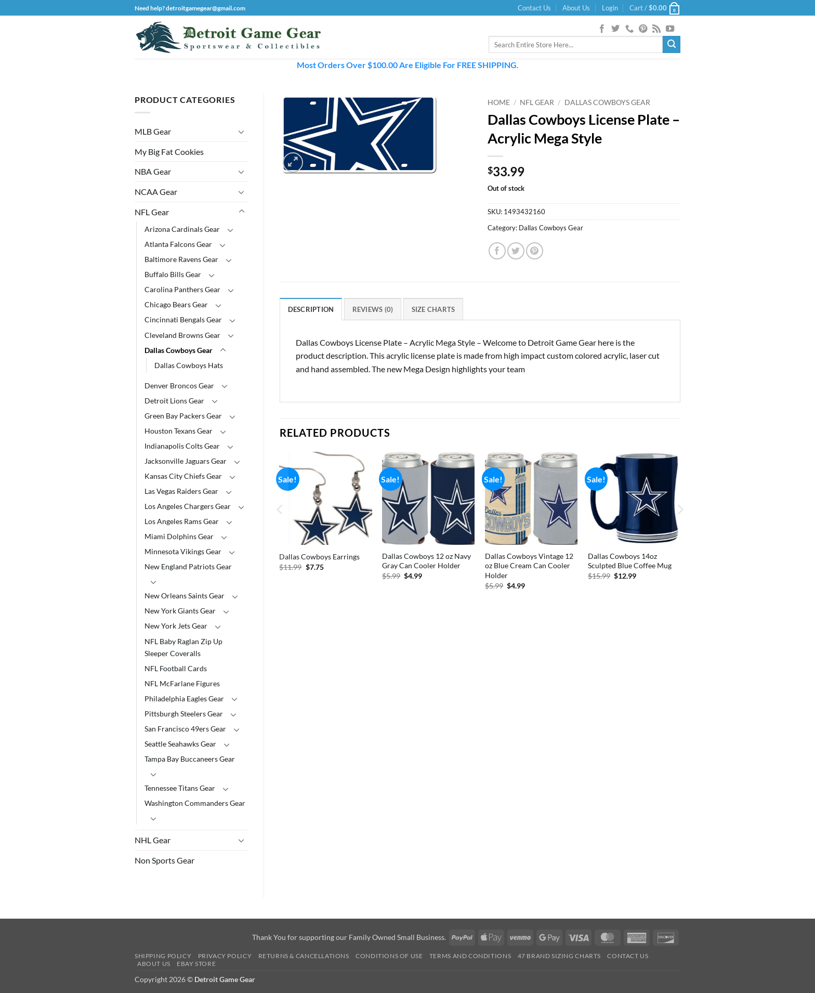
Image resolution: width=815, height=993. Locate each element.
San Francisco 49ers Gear (185, 728)
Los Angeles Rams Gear (181, 521)
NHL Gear (152, 840)
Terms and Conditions (470, 956)
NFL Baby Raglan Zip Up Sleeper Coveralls (183, 647)
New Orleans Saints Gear (184, 595)
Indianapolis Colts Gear (182, 445)
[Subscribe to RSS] (656, 29)
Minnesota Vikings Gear (182, 551)
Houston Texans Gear (178, 430)
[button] (610, 8)
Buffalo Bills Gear (172, 274)
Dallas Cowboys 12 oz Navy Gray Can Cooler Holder (426, 561)
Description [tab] (311, 309)
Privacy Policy (225, 956)
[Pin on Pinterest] (534, 250)
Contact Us (534, 8)
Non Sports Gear (164, 860)
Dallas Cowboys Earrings (319, 556)
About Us (576, 8)
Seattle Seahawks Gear (180, 743)
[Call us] (629, 29)
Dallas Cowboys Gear (178, 350)
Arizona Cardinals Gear (182, 229)
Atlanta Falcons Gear (178, 244)
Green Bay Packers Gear (183, 415)
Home (499, 102)
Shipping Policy (163, 956)
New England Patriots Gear (188, 566)
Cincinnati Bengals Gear (183, 319)
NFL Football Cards (175, 668)
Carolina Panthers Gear (182, 289)
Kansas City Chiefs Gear (183, 476)
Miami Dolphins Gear (179, 536)
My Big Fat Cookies (169, 151)
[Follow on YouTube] (670, 29)
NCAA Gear (156, 192)
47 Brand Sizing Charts (559, 956)
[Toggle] (241, 131)
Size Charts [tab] (433, 309)
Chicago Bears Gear (176, 304)
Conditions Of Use (389, 956)
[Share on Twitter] (515, 250)
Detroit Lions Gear (174, 400)
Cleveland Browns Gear (182, 335)
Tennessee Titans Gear (179, 787)
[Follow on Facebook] (602, 29)
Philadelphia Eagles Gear (184, 698)
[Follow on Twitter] (615, 29)
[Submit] (671, 45)
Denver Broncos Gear (179, 385)
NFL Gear (152, 212)
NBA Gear (153, 171)
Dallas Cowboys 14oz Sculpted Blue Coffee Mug (630, 561)
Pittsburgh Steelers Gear (183, 713)
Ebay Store (196, 964)
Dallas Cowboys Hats (188, 365)
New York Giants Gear (180, 610)
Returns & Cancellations (303, 956)
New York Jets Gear (175, 625)
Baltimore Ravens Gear (181, 259)
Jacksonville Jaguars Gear (185, 460)
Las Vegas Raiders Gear (181, 491)
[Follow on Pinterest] (643, 29)
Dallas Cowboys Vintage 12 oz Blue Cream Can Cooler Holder (529, 566)
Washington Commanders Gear (194, 803)
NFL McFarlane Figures (182, 683)
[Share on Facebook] (497, 250)
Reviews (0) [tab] (372, 309)
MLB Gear (153, 131)
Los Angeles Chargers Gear (187, 506)
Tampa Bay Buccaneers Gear (189, 758)
